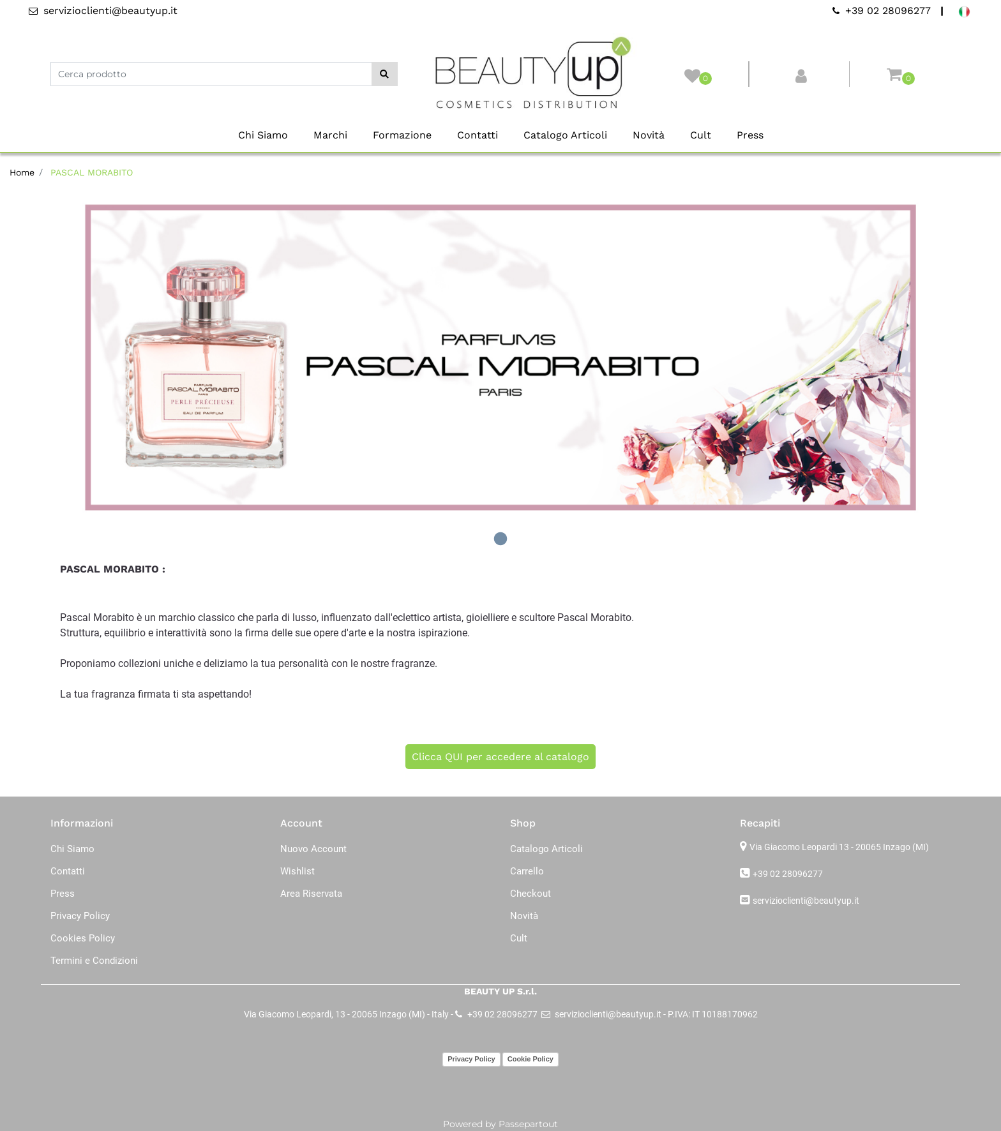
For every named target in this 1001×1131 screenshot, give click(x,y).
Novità (649, 135)
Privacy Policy (80, 916)
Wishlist (297, 871)
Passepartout (528, 1124)
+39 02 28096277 (788, 874)
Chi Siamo (263, 135)
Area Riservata (311, 893)
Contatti (477, 135)
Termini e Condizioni (94, 960)
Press (750, 135)
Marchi (330, 135)
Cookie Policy (530, 1059)
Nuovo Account (313, 849)
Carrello (527, 871)
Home (22, 172)
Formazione (402, 135)
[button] (385, 74)
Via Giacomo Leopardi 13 (839, 847)
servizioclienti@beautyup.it (806, 900)
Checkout (530, 893)
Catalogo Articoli (565, 135)
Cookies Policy (82, 938)
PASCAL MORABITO (91, 172)
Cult (700, 135)
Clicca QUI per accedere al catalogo (500, 757)
